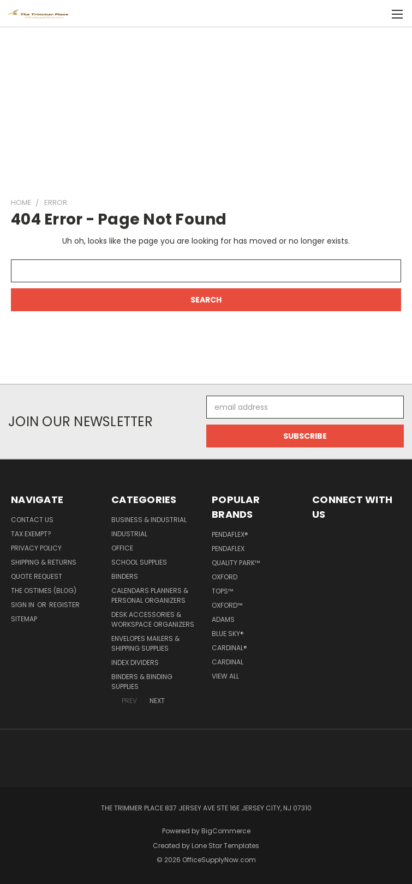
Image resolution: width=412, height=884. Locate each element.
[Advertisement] (206, 107)
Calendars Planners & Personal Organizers (149, 595)
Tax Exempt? (31, 533)
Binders (124, 576)
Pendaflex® (230, 534)
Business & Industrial (149, 519)
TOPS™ (222, 591)
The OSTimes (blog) (43, 590)
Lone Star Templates (225, 845)
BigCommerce (225, 830)
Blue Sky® (228, 633)
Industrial (129, 533)
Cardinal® (229, 647)
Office (122, 548)
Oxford (224, 577)
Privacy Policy (36, 548)
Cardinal (227, 662)
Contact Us (32, 519)
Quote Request (36, 576)
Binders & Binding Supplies (141, 681)
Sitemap (24, 618)
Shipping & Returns (43, 562)
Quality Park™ (236, 562)
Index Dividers (135, 662)
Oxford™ (227, 605)
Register (64, 604)
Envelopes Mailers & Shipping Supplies (145, 643)
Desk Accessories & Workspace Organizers (152, 619)
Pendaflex (228, 548)
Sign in (23, 604)
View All (225, 676)
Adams (223, 619)
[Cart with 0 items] (377, 13)
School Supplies (139, 562)
